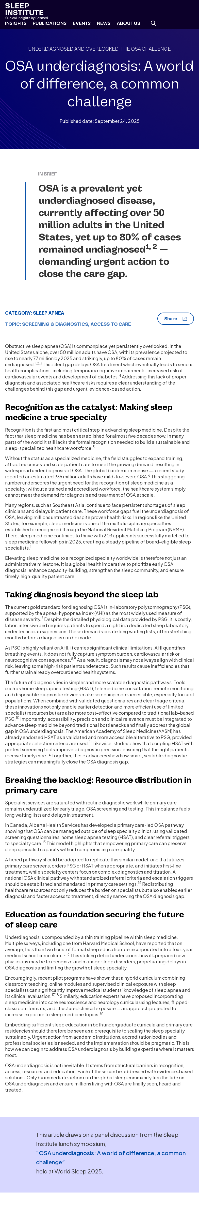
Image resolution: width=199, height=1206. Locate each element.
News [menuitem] (103, 23)
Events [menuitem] (82, 23)
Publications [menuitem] (50, 23)
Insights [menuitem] (15, 23)
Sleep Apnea (48, 313)
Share (175, 318)
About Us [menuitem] (128, 23)
